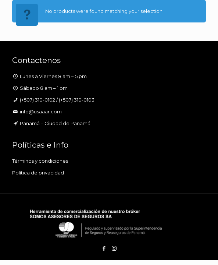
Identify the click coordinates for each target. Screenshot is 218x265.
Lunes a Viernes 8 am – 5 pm (53, 76)
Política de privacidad (38, 173)
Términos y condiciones (40, 161)
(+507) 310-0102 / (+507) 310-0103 (57, 100)
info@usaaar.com (41, 111)
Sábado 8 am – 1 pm (44, 88)
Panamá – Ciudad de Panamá (55, 123)
